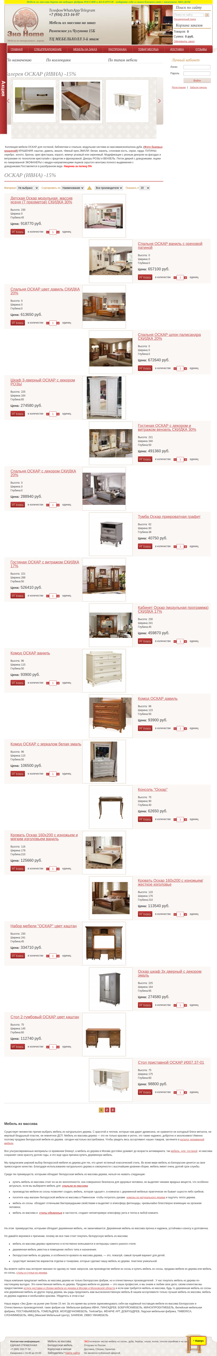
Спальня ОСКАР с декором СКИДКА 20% (43, 473)
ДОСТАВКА (177, 49)
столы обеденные (50, 1212)
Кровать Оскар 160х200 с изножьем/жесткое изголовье (170, 882)
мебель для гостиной (184, 1151)
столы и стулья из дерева (31, 1272)
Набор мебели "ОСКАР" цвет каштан (44, 926)
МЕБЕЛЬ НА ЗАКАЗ (85, 49)
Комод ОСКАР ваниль (30, 653)
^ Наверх (198, 1340)
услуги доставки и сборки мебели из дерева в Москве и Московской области (69, 1288)
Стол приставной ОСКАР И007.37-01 (171, 1062)
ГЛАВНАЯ (17, 49)
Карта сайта (72, 1352)
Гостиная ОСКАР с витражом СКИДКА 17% (45, 564)
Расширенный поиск (185, 19)
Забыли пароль (198, 87)
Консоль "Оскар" (153, 790)
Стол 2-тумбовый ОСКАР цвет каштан (45, 1017)
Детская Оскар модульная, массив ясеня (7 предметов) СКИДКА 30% (42, 200)
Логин (173, 66)
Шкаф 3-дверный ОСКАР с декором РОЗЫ (43, 382)
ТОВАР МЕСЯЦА (148, 49)
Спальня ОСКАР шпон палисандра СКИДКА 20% (169, 337)
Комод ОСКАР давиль (158, 699)
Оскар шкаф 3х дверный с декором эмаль (170, 973)
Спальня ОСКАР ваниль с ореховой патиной (170, 246)
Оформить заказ (184, 41)
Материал (10, 187)
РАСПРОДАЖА (117, 49)
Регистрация (179, 87)
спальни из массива (75, 1185)
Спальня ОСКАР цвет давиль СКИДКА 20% (45, 291)
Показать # (132, 187)
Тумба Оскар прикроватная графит (169, 517)
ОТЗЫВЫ (201, 49)
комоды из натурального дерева (146, 1197)
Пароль (174, 73)
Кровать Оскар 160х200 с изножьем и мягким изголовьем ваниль (44, 837)
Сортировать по (50, 187)
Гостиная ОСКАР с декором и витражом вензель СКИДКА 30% (167, 427)
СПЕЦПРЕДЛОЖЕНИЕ (48, 49)
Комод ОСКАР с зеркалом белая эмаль (46, 744)
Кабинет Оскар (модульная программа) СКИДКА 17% (173, 609)
